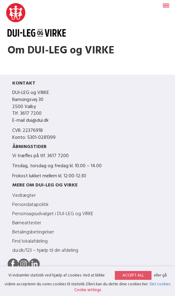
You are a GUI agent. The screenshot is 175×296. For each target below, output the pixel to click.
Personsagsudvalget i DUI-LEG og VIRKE (52, 214)
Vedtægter (24, 196)
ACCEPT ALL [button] (133, 275)
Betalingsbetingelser (33, 232)
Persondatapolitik (30, 205)
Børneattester (26, 223)
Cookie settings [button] (87, 290)
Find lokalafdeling (30, 241)
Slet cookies (159, 284)
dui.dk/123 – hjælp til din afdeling (45, 250)
